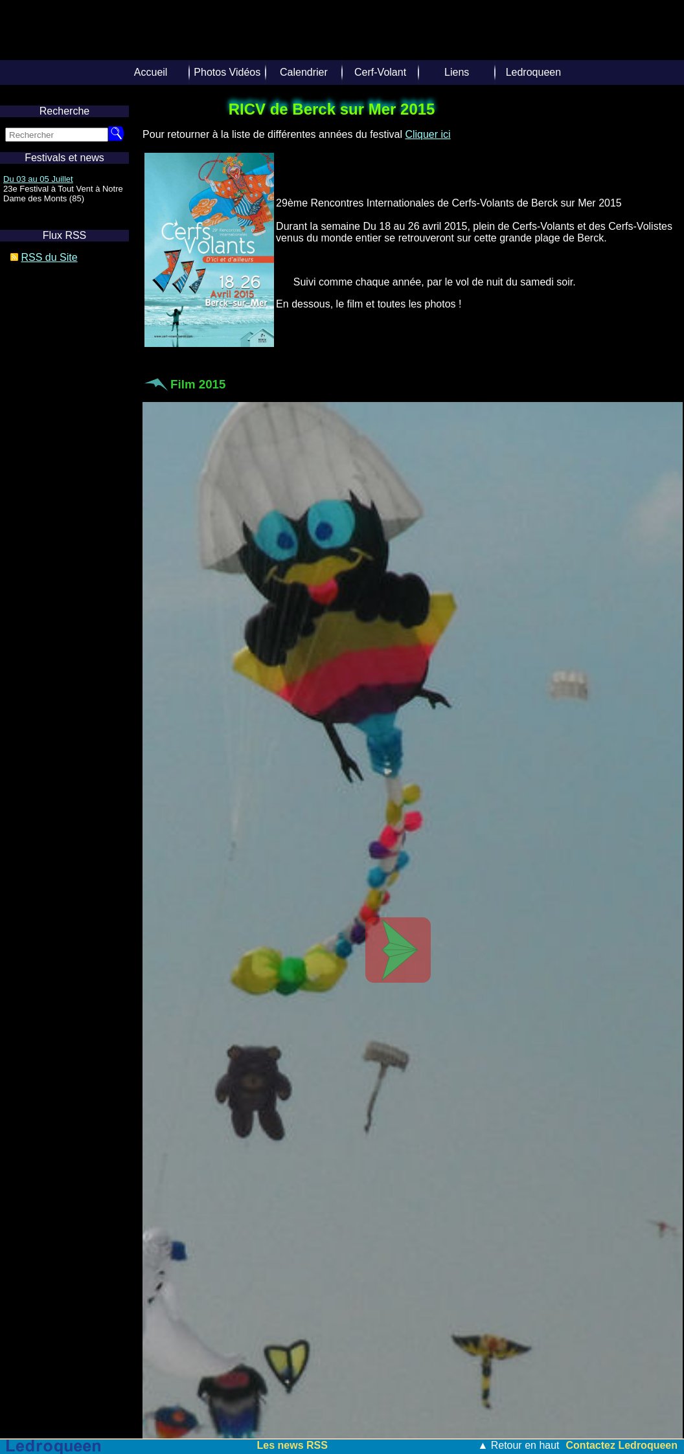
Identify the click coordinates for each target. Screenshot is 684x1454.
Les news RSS (292, 1445)
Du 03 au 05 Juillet (38, 179)
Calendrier (304, 72)
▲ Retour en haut (518, 1445)
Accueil (151, 72)
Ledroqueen (533, 72)
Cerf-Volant (380, 72)
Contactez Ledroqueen (622, 1445)
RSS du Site (49, 257)
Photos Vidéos (227, 72)
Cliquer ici (427, 134)
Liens (456, 72)
